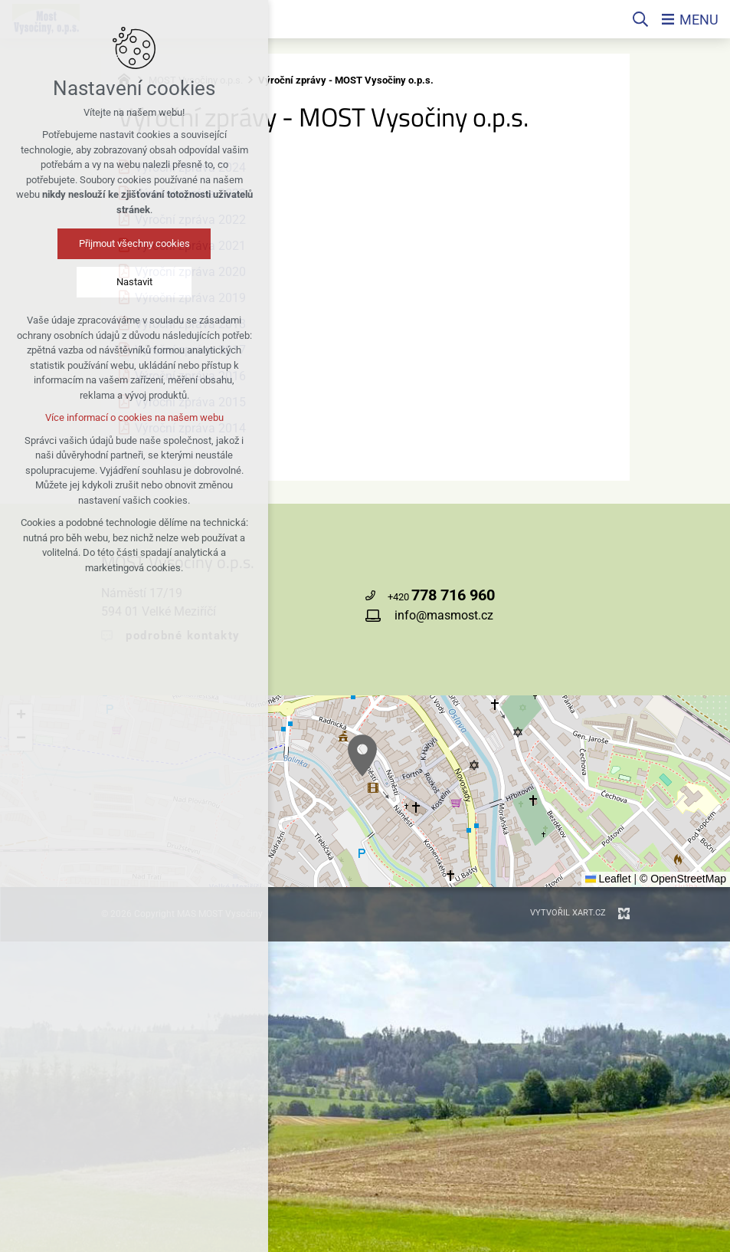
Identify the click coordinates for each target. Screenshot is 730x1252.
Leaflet (608, 878)
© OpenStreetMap (683, 878)
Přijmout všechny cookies (134, 243)
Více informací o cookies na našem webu (134, 417)
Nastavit (134, 282)
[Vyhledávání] (640, 19)
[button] (362, 755)
